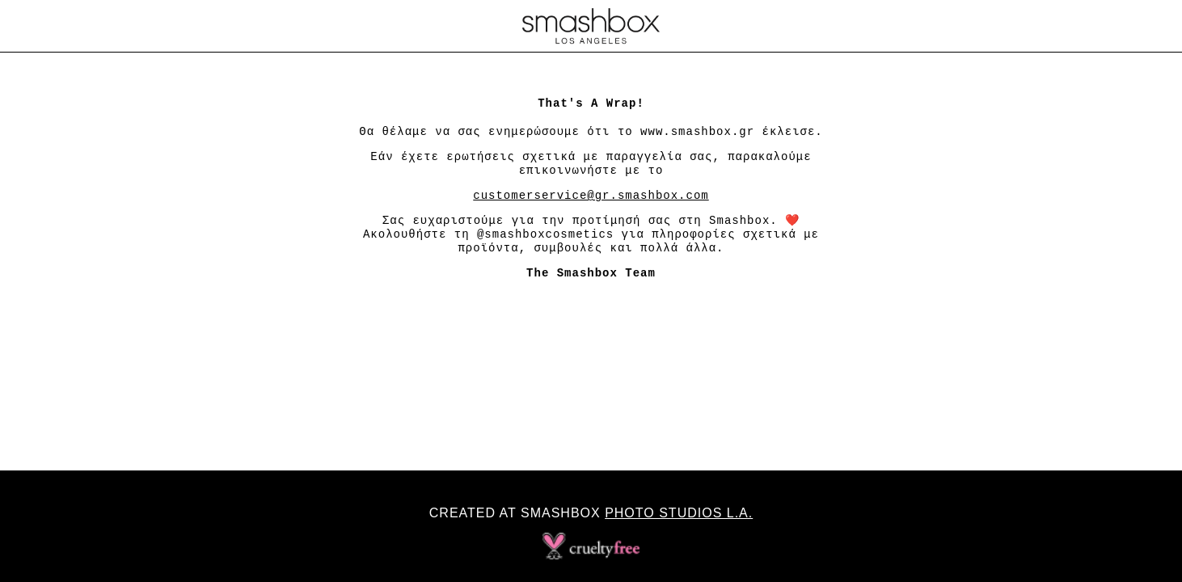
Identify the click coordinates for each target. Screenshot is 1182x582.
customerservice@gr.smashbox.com (590, 195)
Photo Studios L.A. (679, 513)
